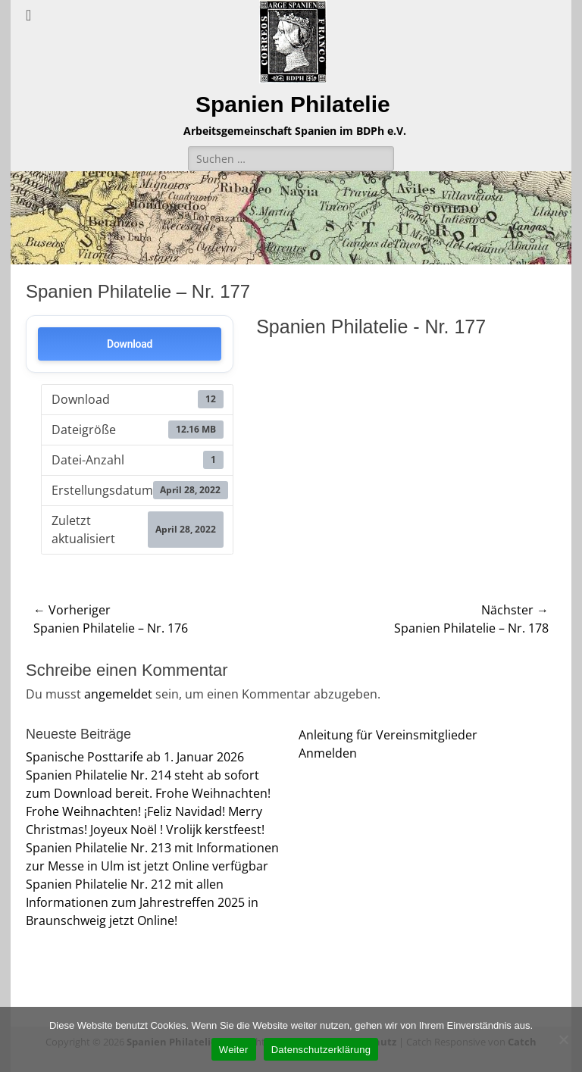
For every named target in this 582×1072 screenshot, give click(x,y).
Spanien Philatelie (293, 104)
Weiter (234, 1049)
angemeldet (118, 694)
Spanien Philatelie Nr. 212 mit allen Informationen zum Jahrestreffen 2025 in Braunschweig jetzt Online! (142, 902)
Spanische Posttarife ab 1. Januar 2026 (135, 757)
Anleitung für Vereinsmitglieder (388, 735)
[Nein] (563, 1039)
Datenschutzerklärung (321, 1049)
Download (129, 344)
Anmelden (328, 753)
